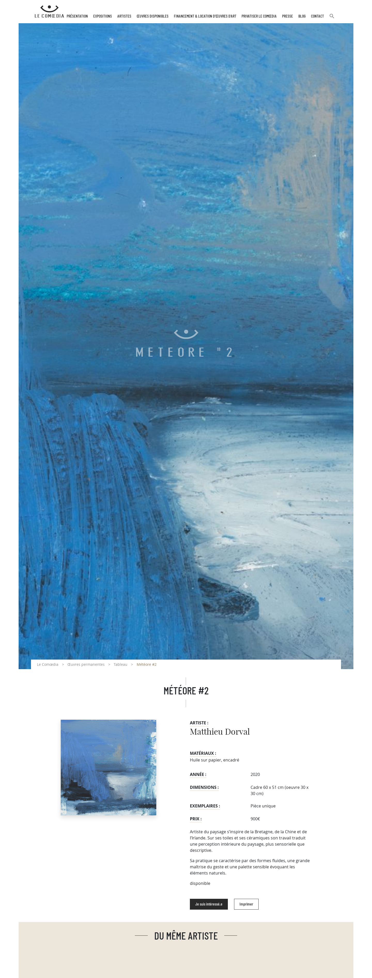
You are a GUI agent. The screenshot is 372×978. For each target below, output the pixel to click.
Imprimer (246, 904)
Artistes (124, 16)
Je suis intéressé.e (208, 904)
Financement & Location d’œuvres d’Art (205, 16)
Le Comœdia (47, 664)
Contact (317, 16)
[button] (332, 18)
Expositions (102, 16)
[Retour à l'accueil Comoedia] (49, 11)
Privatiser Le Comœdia (259, 16)
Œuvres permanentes (86, 664)
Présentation (77, 16)
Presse (287, 16)
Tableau (120, 664)
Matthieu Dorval (220, 732)
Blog (302, 16)
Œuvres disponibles (152, 16)
